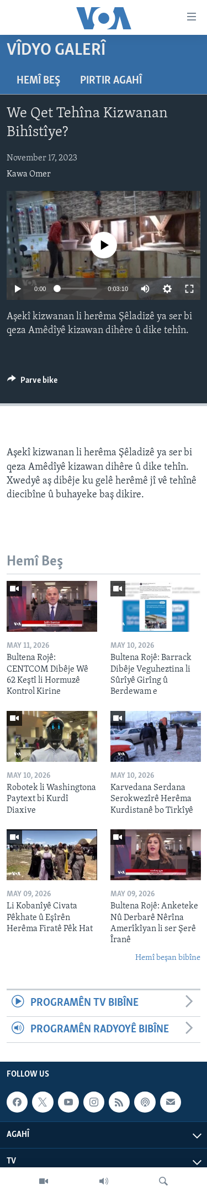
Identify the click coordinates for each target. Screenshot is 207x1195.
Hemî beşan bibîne (167, 958)
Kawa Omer (29, 174)
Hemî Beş (38, 80)
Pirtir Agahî (111, 80)
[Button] (32, 382)
